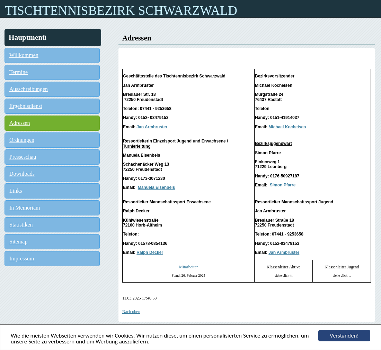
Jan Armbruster (151, 127)
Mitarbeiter (188, 267)
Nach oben (131, 311)
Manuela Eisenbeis (156, 187)
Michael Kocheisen (287, 127)
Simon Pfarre (283, 185)
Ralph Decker (149, 252)
